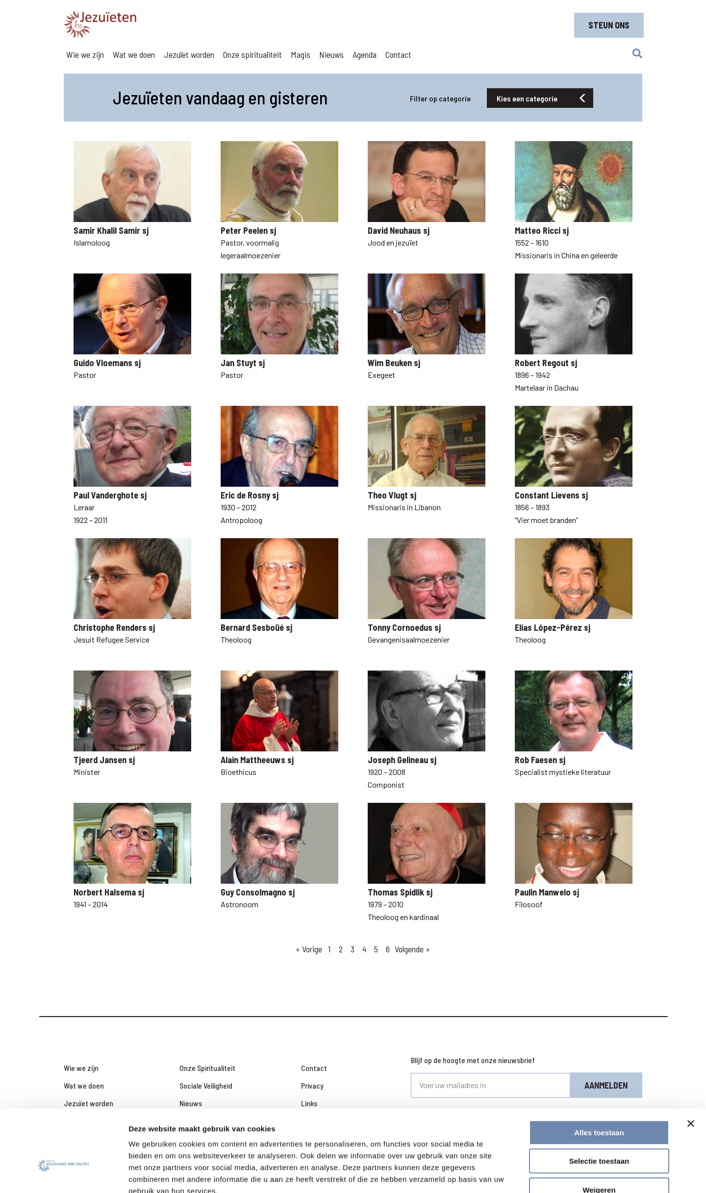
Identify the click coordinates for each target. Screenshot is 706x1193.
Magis (300, 54)
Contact (398, 54)
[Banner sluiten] (690, 1064)
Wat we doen (134, 54)
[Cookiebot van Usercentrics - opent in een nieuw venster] (63, 1174)
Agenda (365, 54)
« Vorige (309, 949)
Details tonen (529, 1173)
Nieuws (331, 54)
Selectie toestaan (599, 1102)
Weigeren (598, 1130)
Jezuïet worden (189, 54)
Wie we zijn (85, 54)
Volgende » (412, 949)
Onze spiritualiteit (252, 54)
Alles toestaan (599, 1073)
